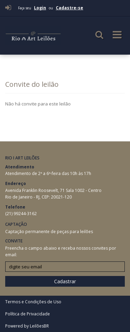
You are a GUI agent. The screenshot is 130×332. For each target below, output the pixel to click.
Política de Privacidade (27, 314)
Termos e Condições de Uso (33, 302)
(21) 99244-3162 (21, 213)
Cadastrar (65, 281)
